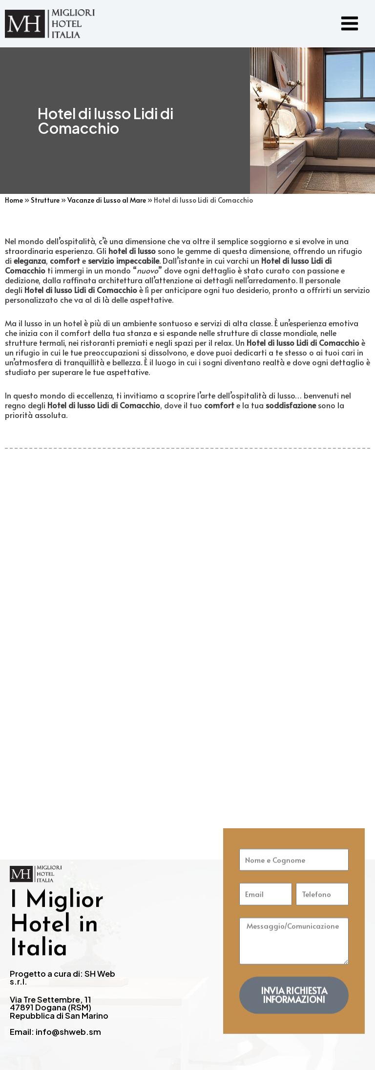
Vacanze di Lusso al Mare (106, 201)
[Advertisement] (187, 613)
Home (14, 201)
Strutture (45, 201)
